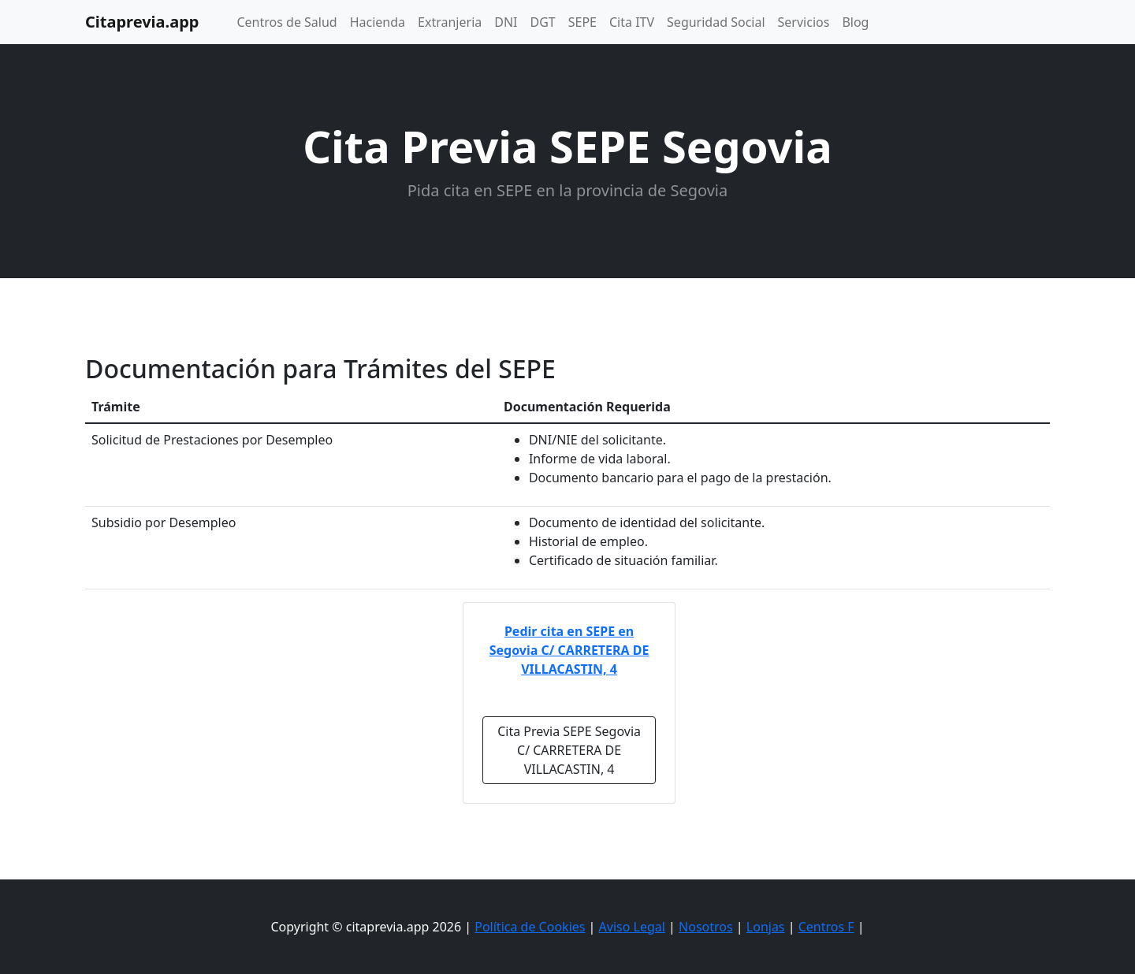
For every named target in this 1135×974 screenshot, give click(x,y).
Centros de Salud (286, 22)
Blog (855, 22)
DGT (543, 22)
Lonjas (765, 926)
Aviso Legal (632, 926)
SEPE (582, 22)
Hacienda (377, 22)
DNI (505, 22)
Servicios (804, 22)
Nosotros (706, 926)
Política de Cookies (529, 926)
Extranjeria (450, 22)
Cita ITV (631, 22)
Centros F (826, 926)
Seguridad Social (716, 22)
